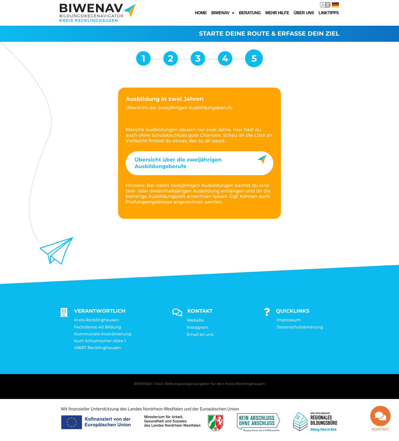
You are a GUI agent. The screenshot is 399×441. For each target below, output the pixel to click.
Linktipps (329, 13)
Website (195, 320)
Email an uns (200, 334)
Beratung (250, 13)
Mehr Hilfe (277, 13)
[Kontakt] (380, 419)
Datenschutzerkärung (300, 327)
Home (201, 13)
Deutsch (335, 5)
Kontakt (380, 432)
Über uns (304, 13)
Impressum (289, 320)
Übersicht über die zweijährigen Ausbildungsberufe (178, 163)
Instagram (197, 327)
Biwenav (222, 13)
